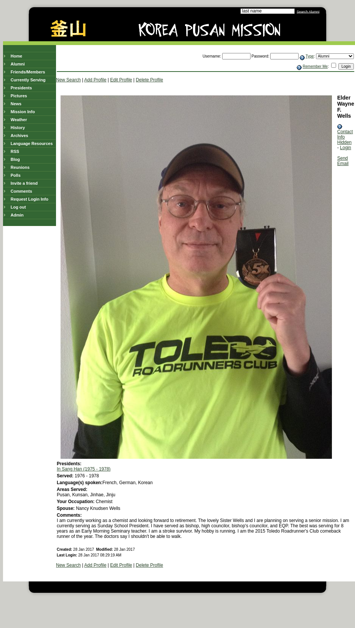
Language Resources (32, 143)
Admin (17, 215)
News (16, 103)
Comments (21, 191)
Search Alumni (308, 11)
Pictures (19, 95)
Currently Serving (28, 80)
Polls (15, 175)
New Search (68, 80)
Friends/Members (28, 72)
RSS (15, 151)
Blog (15, 159)
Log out (18, 207)
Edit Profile (121, 80)
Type (309, 56)
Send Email (343, 161)
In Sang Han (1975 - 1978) (84, 469)
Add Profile (95, 80)
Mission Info (23, 111)
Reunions (20, 167)
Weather (19, 119)
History (18, 127)
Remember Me (315, 66)
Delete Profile (149, 80)
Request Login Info (29, 199)
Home (16, 56)
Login (345, 147)
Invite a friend (24, 183)
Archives (19, 135)
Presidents (21, 88)
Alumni (18, 64)
